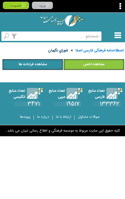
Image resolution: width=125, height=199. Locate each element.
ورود (42, 5)
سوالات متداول (89, 117)
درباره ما (43, 117)
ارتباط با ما (63, 117)
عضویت (16, 5)
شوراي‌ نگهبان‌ (58, 51)
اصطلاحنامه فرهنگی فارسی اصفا (99, 51)
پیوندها (25, 117)
